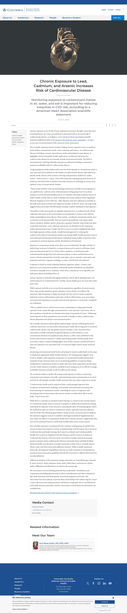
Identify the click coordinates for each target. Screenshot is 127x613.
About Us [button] (8, 18)
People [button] (52, 18)
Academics (18, 578)
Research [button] (38, 18)
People (17, 585)
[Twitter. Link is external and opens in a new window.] (87, 579)
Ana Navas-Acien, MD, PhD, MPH (53, 540)
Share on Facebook (106, 121)
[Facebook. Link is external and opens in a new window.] (93, 579)
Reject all (105, 606)
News (13, 121)
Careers (17, 591)
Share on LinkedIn (112, 121)
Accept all (105, 602)
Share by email (115, 121)
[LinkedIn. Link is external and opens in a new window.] (104, 579)
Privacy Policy (105, 610)
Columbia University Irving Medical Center (63, 2)
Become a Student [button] (69, 18)
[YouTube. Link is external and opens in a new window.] (110, 579)
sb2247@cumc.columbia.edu (41, 506)
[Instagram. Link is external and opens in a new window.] (98, 579)
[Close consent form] (113, 597)
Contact (111, 9)
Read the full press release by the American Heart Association (54, 489)
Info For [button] (118, 18)
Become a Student (21, 588)
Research (18, 581)
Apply (104, 9)
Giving (118, 9)
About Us (18, 575)
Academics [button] (23, 18)
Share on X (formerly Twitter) (109, 121)
